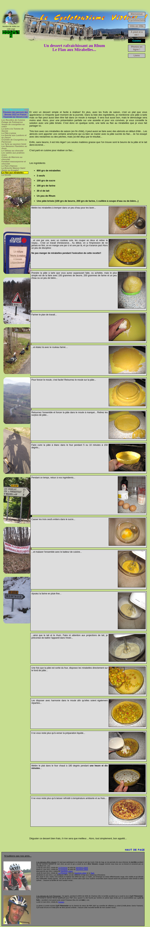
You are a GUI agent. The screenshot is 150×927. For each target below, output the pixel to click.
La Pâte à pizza (8, 133)
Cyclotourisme (137, 20)
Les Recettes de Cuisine (13, 120)
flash (92, 873)
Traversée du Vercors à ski (15, 117)
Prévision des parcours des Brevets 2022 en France (15, 113)
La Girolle (6, 175)
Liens (137, 55)
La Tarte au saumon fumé (13, 144)
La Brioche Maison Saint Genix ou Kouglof (13, 169)
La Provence (62, 868)
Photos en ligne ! (136, 48)
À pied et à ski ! (137, 33)
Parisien (61, 902)
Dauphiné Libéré (82, 868)
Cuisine (136, 40)
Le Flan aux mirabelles (13, 173)
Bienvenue (137, 14)
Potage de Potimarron (12, 122)
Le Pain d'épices (9, 166)
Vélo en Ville (137, 26)
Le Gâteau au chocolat (12, 150)
